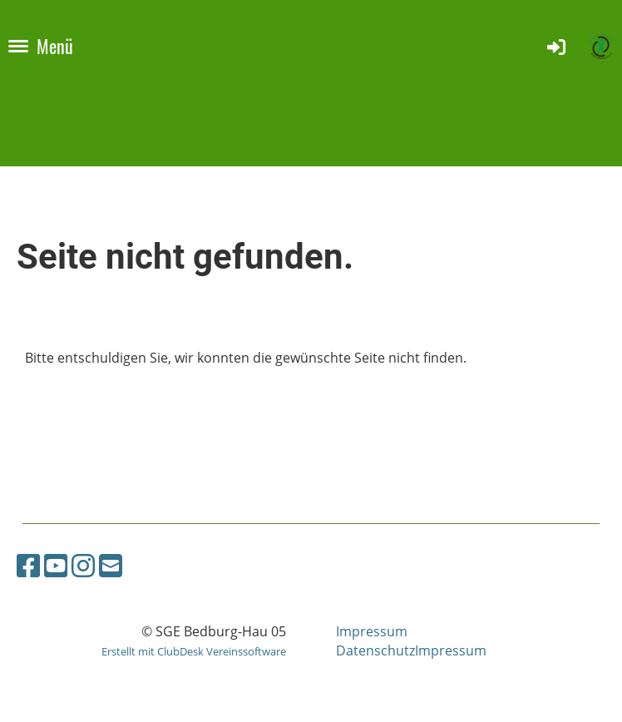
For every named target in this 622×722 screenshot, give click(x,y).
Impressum (371, 631)
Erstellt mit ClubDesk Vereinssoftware (193, 651)
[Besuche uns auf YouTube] (55, 565)
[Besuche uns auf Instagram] (83, 565)
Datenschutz (375, 650)
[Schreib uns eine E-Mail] (110, 565)
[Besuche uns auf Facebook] (28, 565)
